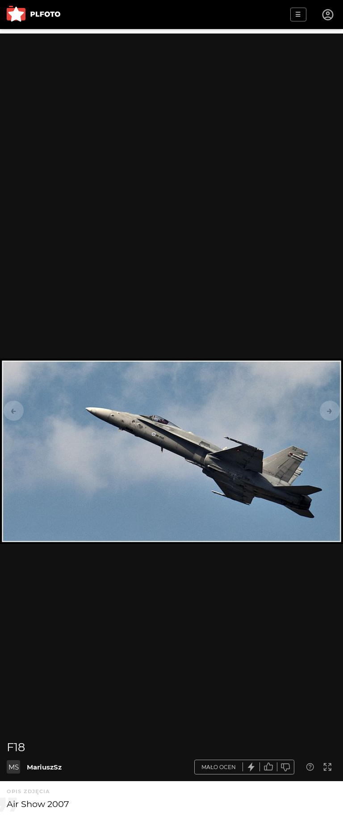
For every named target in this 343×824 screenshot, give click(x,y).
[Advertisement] (171, 96)
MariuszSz (44, 767)
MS (13, 767)
